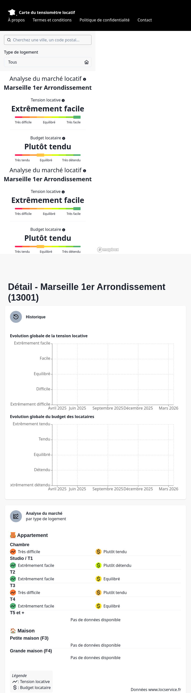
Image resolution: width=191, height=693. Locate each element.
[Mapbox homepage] (108, 250)
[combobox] (48, 40)
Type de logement (21, 52)
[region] (143, 142)
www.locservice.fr (164, 689)
